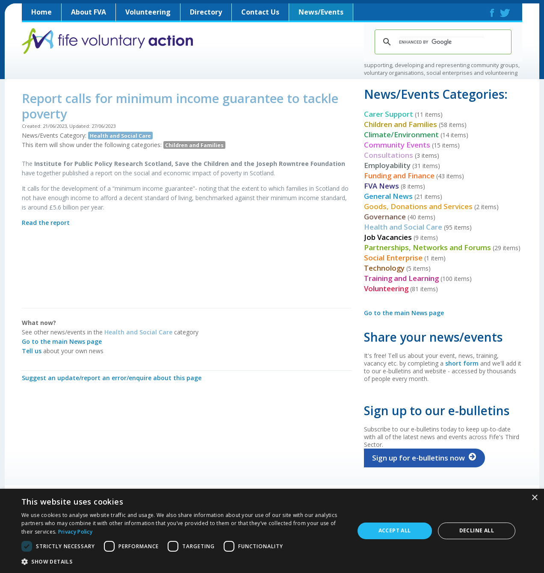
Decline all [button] (476, 530)
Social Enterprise (393, 258)
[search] (442, 42)
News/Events (321, 12)
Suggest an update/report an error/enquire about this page (111, 378)
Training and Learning (401, 278)
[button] (182, 561)
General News (388, 196)
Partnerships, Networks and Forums (427, 247)
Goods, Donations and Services (418, 206)
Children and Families (194, 145)
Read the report (46, 223)
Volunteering (148, 12)
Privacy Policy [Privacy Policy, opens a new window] (75, 531)
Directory (206, 12)
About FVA (88, 12)
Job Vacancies (388, 237)
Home (41, 12)
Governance (385, 217)
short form (462, 363)
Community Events (397, 145)
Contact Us (260, 12)
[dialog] (272, 531)
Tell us (31, 351)
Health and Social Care (120, 135)
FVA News (381, 186)
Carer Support (388, 114)
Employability (387, 165)
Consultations (388, 155)
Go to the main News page (62, 341)
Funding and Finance (399, 175)
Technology (384, 268)
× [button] (534, 498)
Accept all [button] (394, 530)
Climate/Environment (401, 134)
